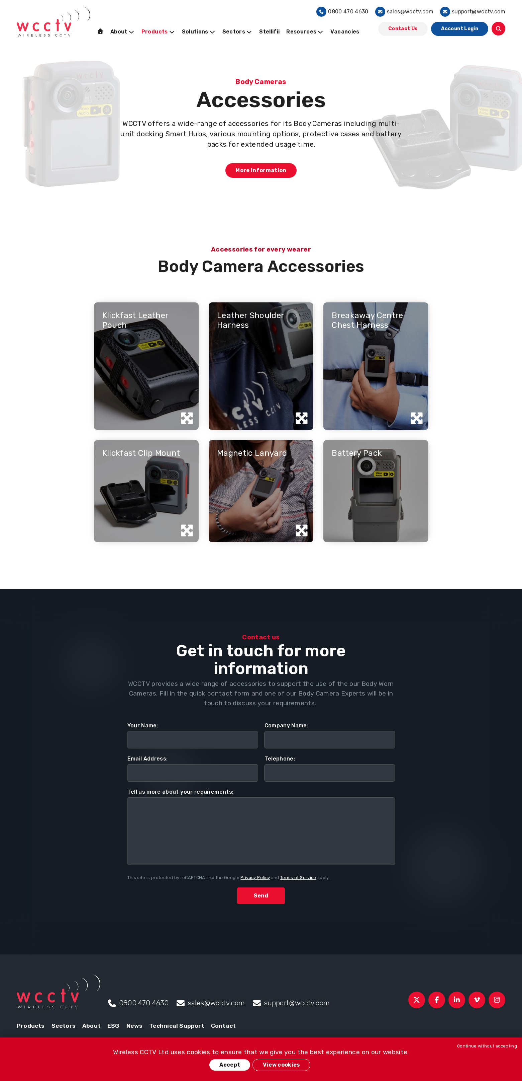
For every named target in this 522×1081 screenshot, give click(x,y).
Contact (223, 1025)
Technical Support (176, 1025)
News (134, 1025)
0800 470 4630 (342, 12)
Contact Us (403, 28)
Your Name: (143, 725)
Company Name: (287, 725)
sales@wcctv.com (404, 12)
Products (31, 1025)
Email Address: (147, 758)
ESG (113, 1025)
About (91, 1025)
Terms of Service (298, 877)
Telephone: (280, 758)
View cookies (281, 1065)
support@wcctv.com (472, 12)
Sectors (63, 1025)
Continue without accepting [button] (487, 1046)
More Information (261, 170)
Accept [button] (229, 1065)
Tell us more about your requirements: (180, 792)
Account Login (459, 28)
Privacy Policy (255, 877)
